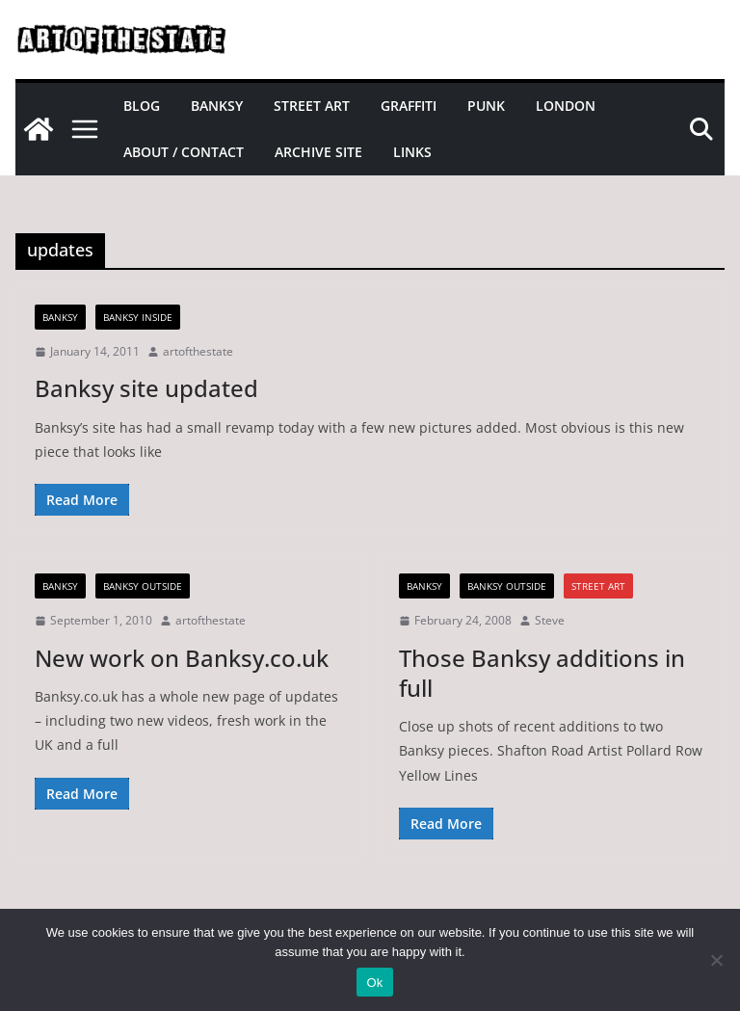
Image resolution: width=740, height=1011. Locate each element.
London (565, 105)
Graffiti (408, 105)
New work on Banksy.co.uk (182, 658)
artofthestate (198, 351)
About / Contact (183, 152)
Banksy (217, 105)
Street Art (312, 105)
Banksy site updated (146, 388)
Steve (550, 620)
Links (412, 152)
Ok (374, 982)
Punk (486, 105)
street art (598, 586)
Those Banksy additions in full (542, 673)
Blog (141, 105)
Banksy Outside (142, 586)
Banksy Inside (137, 317)
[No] (716, 960)
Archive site (318, 152)
